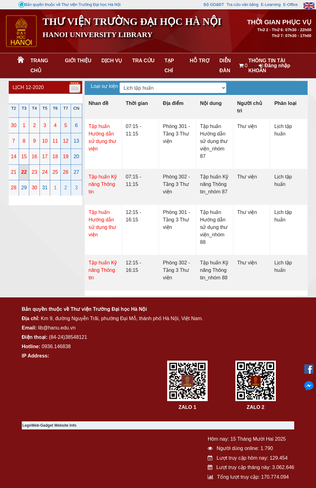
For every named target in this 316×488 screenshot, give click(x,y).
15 (24, 156)
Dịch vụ (111, 60)
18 (55, 156)
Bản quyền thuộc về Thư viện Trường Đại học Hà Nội (69, 5)
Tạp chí (169, 65)
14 (14, 156)
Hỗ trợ (199, 60)
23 (34, 172)
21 (14, 172)
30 (14, 125)
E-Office (290, 4)
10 (45, 141)
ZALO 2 (255, 407)
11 (55, 141)
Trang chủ (39, 65)
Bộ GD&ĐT (214, 4)
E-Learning (271, 4)
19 (65, 156)
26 (65, 172)
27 (76, 172)
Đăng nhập (274, 65)
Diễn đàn (225, 65)
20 (76, 156)
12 (65, 141)
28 (14, 187)
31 (45, 187)
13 (76, 141)
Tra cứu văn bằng (242, 4)
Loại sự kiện (105, 86)
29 (24, 187)
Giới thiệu (78, 60)
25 (55, 172)
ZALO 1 (187, 407)
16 (34, 156)
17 (45, 156)
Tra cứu (143, 60)
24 (45, 172)
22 (24, 172)
